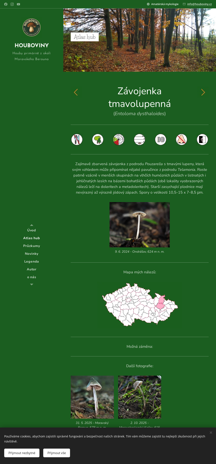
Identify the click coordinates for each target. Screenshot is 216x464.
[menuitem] (31, 230)
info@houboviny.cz (199, 4)
